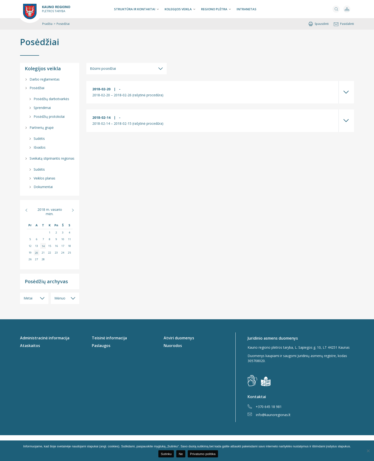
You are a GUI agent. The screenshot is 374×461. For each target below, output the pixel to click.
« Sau (29, 210)
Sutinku (166, 454)
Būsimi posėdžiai (103, 68)
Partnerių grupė (42, 127)
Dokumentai (43, 186)
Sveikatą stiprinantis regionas (52, 158)
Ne (181, 454)
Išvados (40, 147)
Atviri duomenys (179, 338)
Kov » (70, 210)
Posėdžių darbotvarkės (51, 99)
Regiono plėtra (214, 9)
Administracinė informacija (44, 338)
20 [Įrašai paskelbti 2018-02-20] (36, 252)
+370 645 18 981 (265, 406)
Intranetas (246, 9)
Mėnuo (59, 298)
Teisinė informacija (109, 338)
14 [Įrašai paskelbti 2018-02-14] (43, 246)
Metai (28, 298)
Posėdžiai (39, 42)
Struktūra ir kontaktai (134, 9)
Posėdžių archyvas (46, 281)
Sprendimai (42, 107)
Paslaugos (101, 345)
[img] (265, 381)
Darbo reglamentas (45, 79)
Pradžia (47, 24)
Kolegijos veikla (178, 9)
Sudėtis (39, 138)
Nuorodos (173, 345)
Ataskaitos (30, 345)
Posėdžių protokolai (49, 116)
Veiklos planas (44, 178)
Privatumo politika (203, 454)
